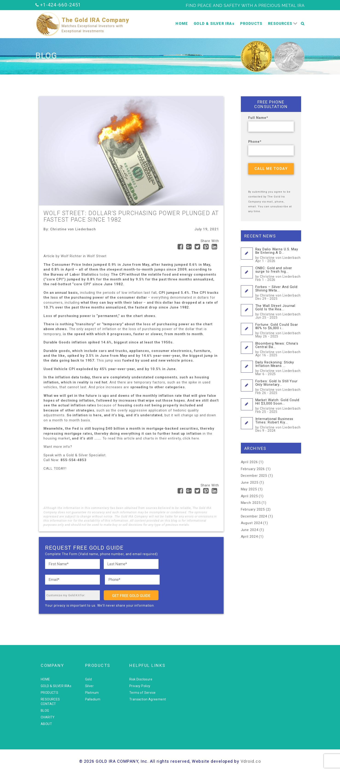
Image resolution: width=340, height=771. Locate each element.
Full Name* (258, 118)
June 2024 (249, 530)
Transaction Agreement (147, 699)
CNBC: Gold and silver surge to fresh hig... (278, 273)
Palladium (93, 699)
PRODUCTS (251, 23)
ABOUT (46, 724)
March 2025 (251, 503)
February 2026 (253, 469)
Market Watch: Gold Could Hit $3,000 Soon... (278, 405)
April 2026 (249, 462)
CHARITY (48, 717)
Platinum (92, 692)
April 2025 (249, 496)
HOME (182, 23)
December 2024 (254, 516)
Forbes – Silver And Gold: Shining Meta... (278, 292)
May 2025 (249, 489)
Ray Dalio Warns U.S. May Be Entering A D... (278, 255)
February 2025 (253, 509)
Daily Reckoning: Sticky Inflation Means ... (278, 368)
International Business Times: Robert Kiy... (278, 424)
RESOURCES (280, 23)
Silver (89, 686)
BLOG (45, 710)
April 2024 (249, 536)
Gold (88, 679)
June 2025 (249, 482)
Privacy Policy (139, 686)
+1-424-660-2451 (60, 5)
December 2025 (254, 476)
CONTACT (48, 704)
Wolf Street (97, 256)
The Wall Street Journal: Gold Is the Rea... (278, 311)
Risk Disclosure (140, 679)
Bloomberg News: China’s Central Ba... (278, 349)
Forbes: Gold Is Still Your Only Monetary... (278, 386)
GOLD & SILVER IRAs (214, 23)
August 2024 (251, 523)
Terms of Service (142, 692)
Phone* (255, 142)
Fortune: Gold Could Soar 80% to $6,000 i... (278, 330)
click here (191, 438)
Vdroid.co (251, 761)
